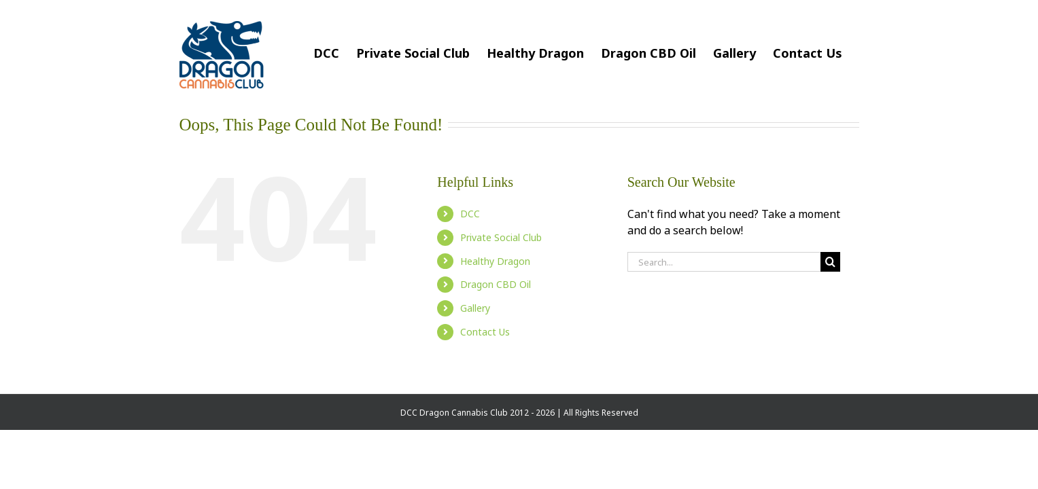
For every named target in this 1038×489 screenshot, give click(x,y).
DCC (470, 213)
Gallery (475, 308)
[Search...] (723, 262)
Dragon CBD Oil (495, 284)
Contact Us (485, 331)
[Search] (830, 262)
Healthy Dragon (495, 261)
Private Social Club (501, 237)
